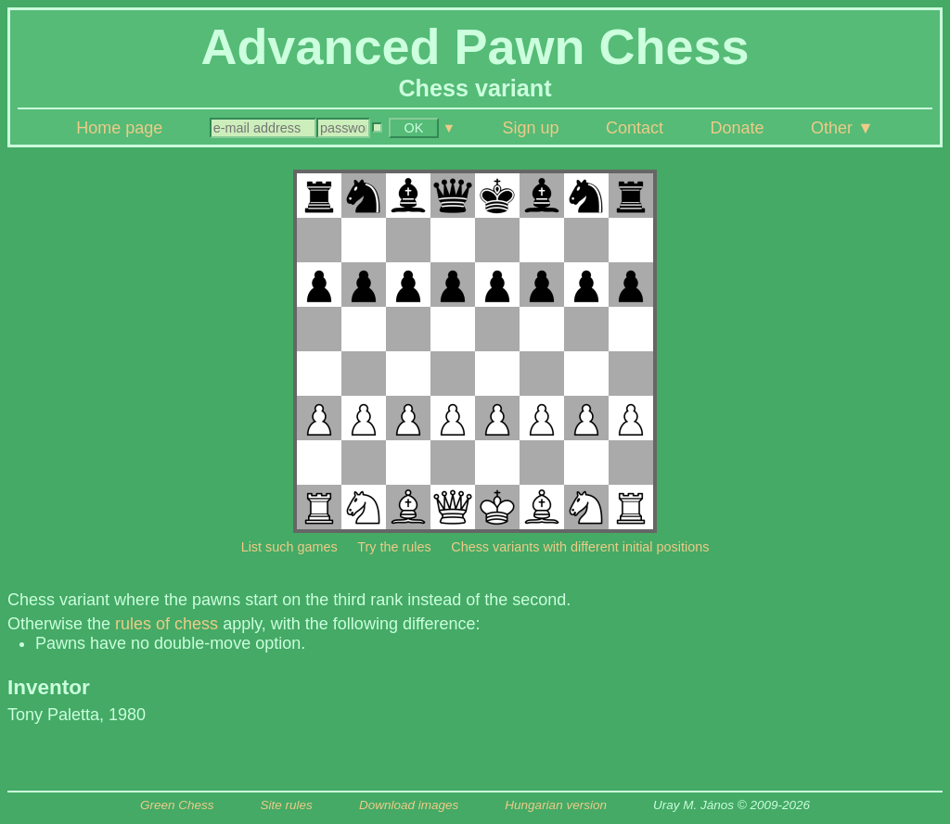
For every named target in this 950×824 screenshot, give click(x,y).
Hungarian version (556, 805)
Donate (737, 128)
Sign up (530, 128)
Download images (408, 805)
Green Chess (177, 805)
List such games (289, 546)
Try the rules (393, 546)
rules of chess (166, 624)
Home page (119, 128)
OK (413, 127)
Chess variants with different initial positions (580, 546)
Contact (634, 128)
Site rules (287, 805)
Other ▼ (842, 128)
